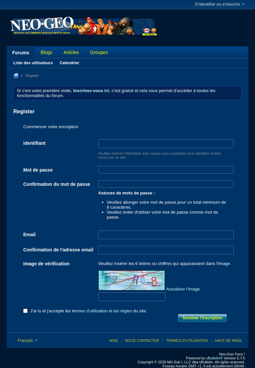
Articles (71, 52)
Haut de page (228, 340)
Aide (114, 340)
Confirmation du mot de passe (56, 184)
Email (29, 234)
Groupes (99, 52)
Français (27, 340)
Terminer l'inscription (202, 318)
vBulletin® (214, 358)
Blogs (46, 52)
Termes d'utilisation (187, 340)
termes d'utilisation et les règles (102, 310)
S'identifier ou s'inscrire (219, 4)
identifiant (34, 143)
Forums (20, 52)
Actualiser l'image (183, 289)
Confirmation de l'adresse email (58, 249)
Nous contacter (142, 340)
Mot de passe (38, 170)
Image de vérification (46, 263)
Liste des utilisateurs (33, 63)
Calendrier (69, 63)
